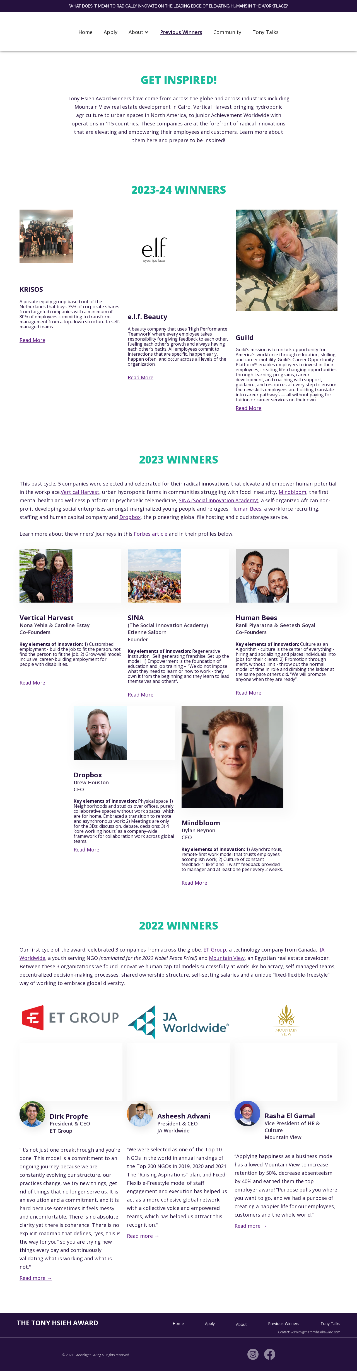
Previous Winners (181, 32)
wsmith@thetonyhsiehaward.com (315, 1332)
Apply (110, 32)
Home (85, 32)
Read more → (36, 1278)
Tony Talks (265, 32)
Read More (32, 340)
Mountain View (227, 958)
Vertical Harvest (80, 492)
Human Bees (246, 508)
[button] (139, 32)
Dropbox (130, 517)
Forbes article (150, 533)
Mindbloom (292, 492)
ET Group (214, 949)
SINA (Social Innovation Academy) (218, 500)
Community (227, 32)
